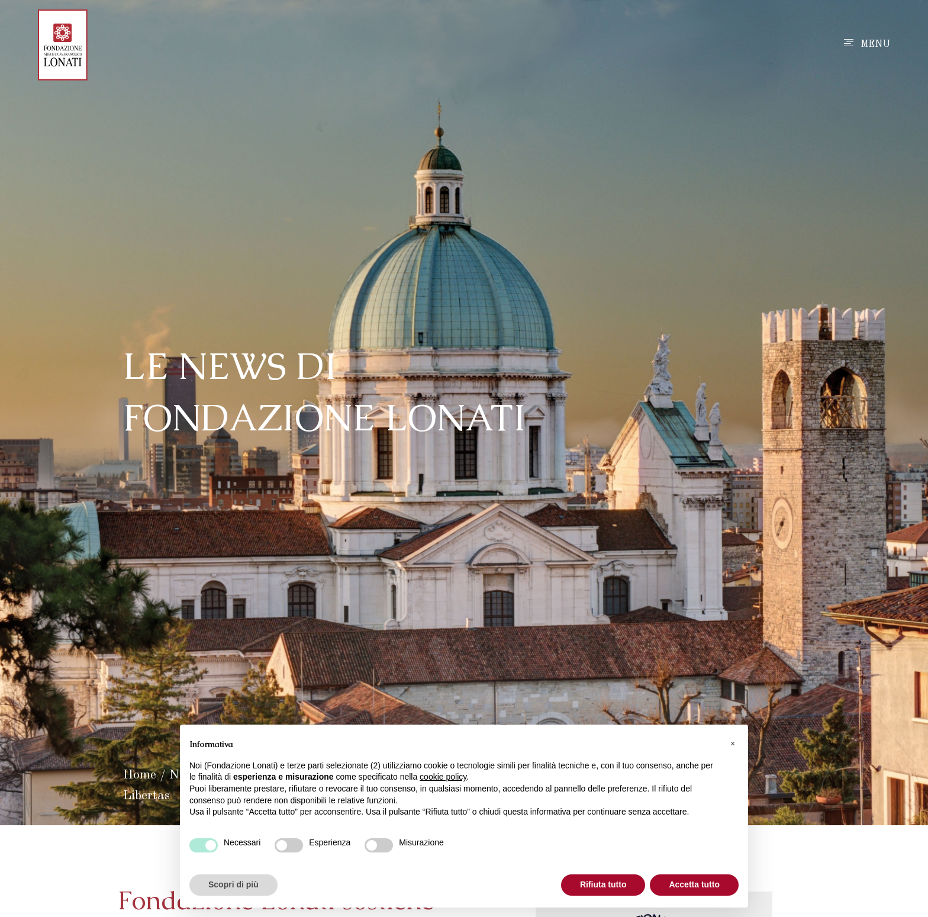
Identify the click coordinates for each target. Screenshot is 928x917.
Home (139, 774)
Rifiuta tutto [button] (603, 884)
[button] (732, 743)
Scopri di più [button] (233, 884)
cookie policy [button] (443, 776)
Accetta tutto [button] (694, 884)
